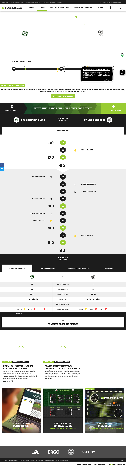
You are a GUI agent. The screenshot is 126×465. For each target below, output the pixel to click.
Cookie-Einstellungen (62, 460)
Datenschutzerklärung (14, 460)
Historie (109, 268)
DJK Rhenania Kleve (25, 42)
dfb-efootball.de (19, 2)
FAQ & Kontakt (51, 2)
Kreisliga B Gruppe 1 (63, 17)
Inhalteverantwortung (50, 460)
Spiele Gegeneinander (78, 268)
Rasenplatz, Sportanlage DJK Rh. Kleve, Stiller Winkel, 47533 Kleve (63, 24)
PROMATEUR (5, 2)
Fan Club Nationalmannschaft (32, 2)
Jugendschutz (39, 460)
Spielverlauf (63, 131)
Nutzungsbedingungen (28, 460)
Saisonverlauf (48, 268)
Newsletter (59, 2)
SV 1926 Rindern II (100, 42)
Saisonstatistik (17, 268)
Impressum (4, 460)
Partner (44, 2)
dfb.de (12, 2)
